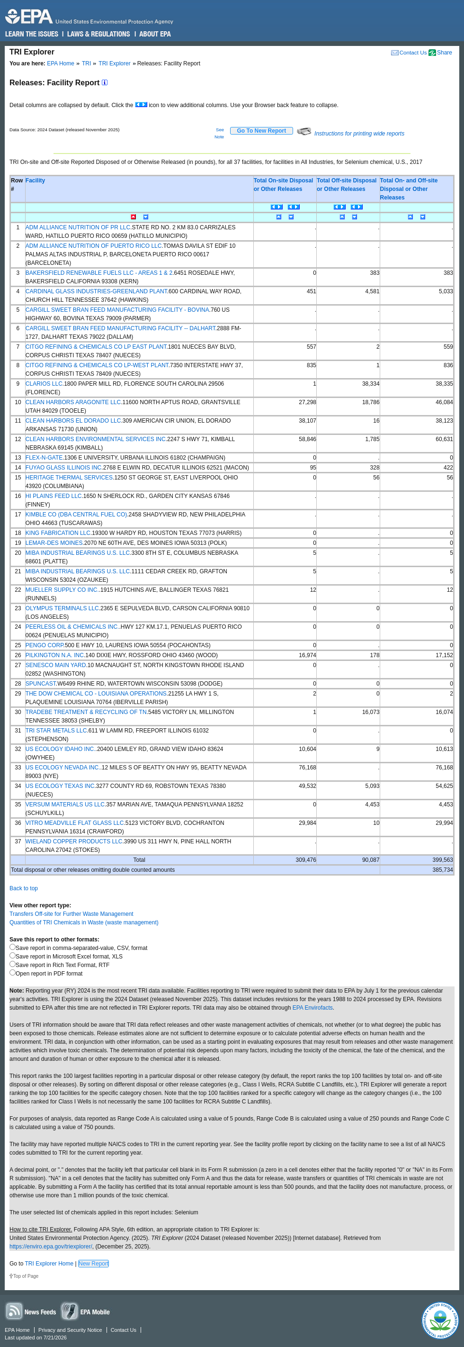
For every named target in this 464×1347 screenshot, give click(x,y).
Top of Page (25, 1276)
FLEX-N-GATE (44, 457)
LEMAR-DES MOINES (54, 543)
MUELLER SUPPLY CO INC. (62, 590)
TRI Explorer (114, 63)
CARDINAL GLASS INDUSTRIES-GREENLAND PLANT (96, 291)
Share (444, 52)
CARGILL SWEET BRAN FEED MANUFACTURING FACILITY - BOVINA (117, 310)
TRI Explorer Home (49, 1263)
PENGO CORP (44, 645)
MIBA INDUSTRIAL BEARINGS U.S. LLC (78, 553)
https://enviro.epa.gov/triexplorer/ (50, 1246)
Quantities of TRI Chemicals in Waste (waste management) (84, 922)
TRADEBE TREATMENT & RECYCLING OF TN (86, 712)
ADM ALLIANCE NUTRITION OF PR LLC (78, 227)
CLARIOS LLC (44, 383)
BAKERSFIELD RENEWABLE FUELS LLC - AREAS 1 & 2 (99, 273)
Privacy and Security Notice (70, 1330)
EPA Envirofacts (313, 1007)
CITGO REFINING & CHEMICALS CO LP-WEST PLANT (97, 365)
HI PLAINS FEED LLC (54, 496)
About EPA (154, 34)
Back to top (23, 888)
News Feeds (30, 1310)
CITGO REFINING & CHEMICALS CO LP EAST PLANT (96, 347)
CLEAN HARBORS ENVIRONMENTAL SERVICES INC (96, 439)
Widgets (85, 1310)
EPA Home (60, 63)
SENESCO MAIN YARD (56, 665)
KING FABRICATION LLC (58, 533)
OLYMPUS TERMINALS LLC (62, 608)
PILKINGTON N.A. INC (55, 655)
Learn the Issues (32, 34)
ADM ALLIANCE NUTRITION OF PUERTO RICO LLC (94, 246)
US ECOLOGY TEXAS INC (60, 786)
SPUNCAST (41, 683)
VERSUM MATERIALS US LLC (65, 804)
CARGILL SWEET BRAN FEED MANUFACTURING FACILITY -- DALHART (120, 328)
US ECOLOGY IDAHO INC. (61, 749)
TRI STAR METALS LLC (56, 730)
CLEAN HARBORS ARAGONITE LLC (73, 402)
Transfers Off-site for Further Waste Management (71, 914)
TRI (86, 63)
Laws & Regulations (98, 34)
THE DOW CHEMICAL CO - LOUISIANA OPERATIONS (96, 693)
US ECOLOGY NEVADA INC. (63, 767)
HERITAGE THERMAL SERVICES (69, 477)
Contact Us (413, 52)
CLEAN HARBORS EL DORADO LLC (73, 420)
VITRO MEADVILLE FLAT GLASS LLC (75, 823)
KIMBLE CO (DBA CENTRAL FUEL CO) (76, 514)
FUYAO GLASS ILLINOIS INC (64, 467)
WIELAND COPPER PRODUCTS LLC (74, 841)
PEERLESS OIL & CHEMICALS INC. (72, 627)
